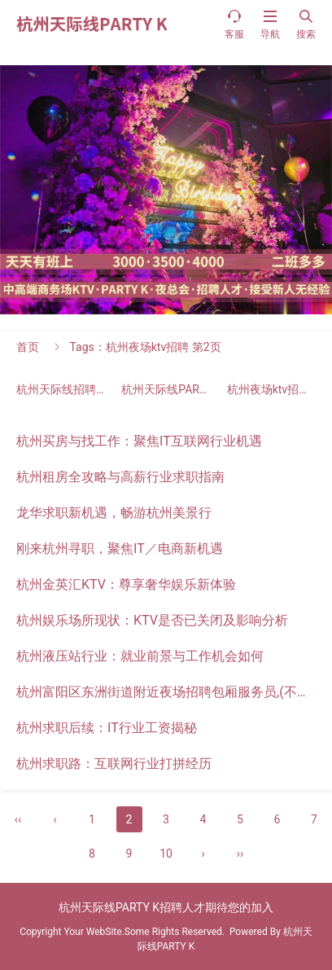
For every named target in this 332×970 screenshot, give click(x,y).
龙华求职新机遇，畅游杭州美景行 (114, 512)
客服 (234, 24)
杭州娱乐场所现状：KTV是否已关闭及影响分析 (152, 620)
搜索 (306, 24)
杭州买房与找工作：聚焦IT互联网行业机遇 (139, 441)
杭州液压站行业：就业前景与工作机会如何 (140, 656)
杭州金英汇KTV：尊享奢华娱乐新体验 (126, 584)
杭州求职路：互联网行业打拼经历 (114, 763)
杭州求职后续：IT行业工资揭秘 (106, 727)
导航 (270, 24)
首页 (27, 346)
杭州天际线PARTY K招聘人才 (205, 389)
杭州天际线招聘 (67, 389)
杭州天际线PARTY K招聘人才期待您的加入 (166, 907)
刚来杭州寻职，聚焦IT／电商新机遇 (119, 548)
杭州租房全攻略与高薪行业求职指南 (120, 477)
